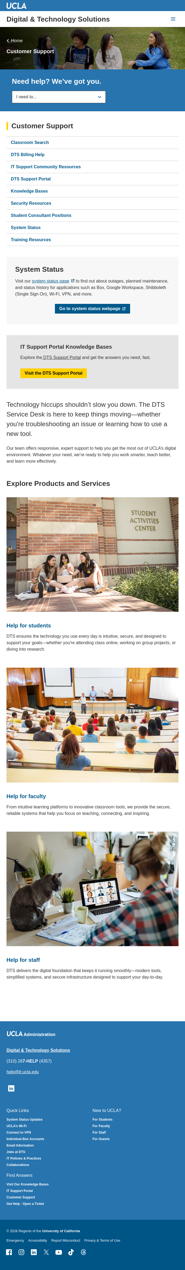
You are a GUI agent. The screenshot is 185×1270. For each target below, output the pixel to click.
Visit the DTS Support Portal (53, 373)
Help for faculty (26, 796)
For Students (103, 1119)
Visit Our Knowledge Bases (27, 1184)
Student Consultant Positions (41, 215)
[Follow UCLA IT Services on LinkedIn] (11, 1088)
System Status (26, 228)
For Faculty (101, 1126)
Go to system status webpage (89, 308)
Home (17, 40)
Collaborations (17, 1165)
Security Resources (31, 203)
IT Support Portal (19, 1191)
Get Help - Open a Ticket (25, 1204)
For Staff (99, 1132)
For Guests (101, 1139)
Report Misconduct (65, 1240)
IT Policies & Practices (23, 1158)
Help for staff (23, 960)
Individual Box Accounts (25, 1139)
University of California (61, 1231)
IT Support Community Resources (46, 167)
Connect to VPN (18, 1132)
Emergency (15, 1240)
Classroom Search (30, 142)
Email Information (20, 1145)
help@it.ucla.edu (22, 1072)
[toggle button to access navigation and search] (173, 19)
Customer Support (42, 126)
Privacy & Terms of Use (102, 1240)
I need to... (26, 97)
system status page (50, 281)
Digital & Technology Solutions (58, 19)
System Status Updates (24, 1119)
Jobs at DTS (15, 1152)
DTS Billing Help (27, 155)
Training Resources (31, 240)
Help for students (28, 626)
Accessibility (37, 1240)
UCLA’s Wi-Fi (16, 1126)
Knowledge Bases (29, 191)
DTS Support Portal (31, 179)
